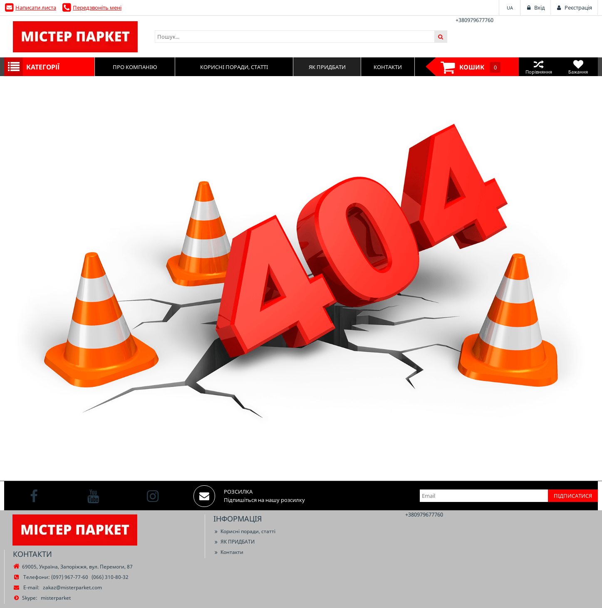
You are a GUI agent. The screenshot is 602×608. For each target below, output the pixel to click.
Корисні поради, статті (244, 531)
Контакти (228, 552)
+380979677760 (474, 20)
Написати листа (35, 7)
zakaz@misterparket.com (72, 587)
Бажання (578, 66)
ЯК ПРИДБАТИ (234, 541)
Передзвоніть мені (97, 7)
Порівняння (538, 66)
